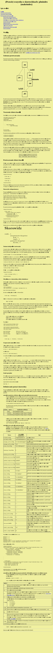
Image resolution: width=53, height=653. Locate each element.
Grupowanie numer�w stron (9, 21)
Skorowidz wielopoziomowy (9, 17)
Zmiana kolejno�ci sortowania (10, 18)
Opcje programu (6, 28)
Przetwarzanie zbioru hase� (7, 15)
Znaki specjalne (6, 22)
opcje (46, 442)
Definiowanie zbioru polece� (10, 27)
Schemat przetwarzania (6, 12)
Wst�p (2, 11)
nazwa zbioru (10, 628)
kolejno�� (13, 639)
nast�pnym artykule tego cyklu (33, 52)
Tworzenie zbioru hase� (6, 14)
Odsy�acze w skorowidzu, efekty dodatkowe (13, 20)
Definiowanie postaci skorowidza (10, 24)
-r (41, 382)
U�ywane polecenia (8, 25)
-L (4, 622)
